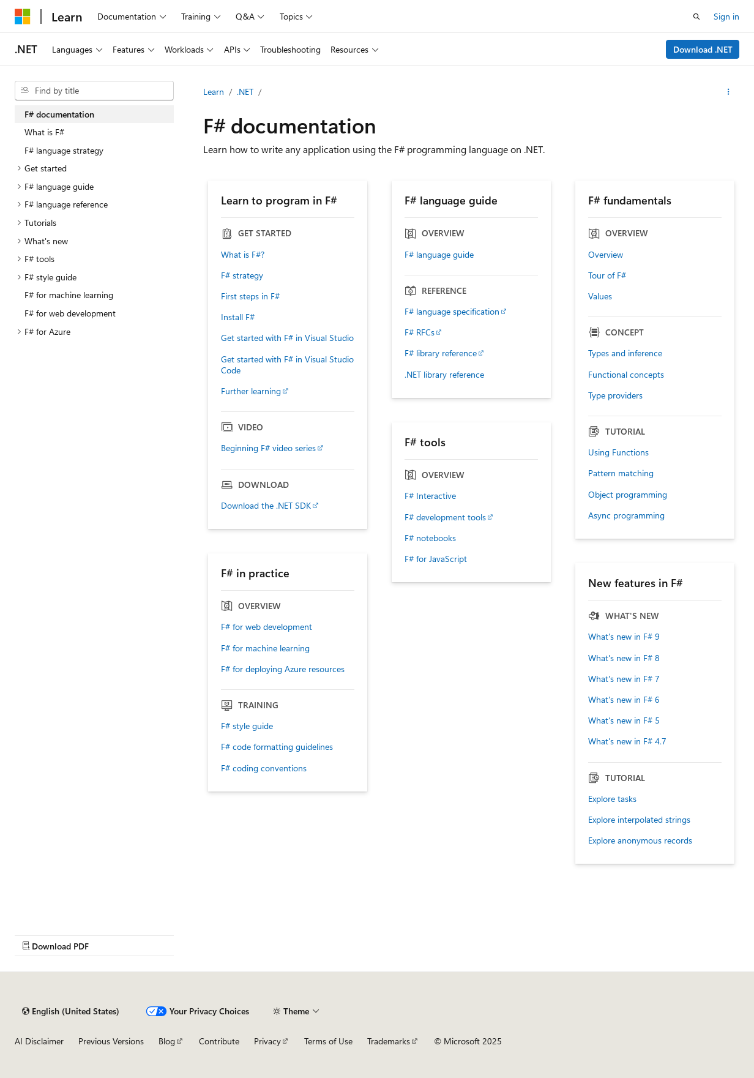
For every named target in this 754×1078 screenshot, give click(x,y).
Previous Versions (111, 1041)
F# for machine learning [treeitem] (68, 295)
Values (600, 296)
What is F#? (242, 254)
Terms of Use (328, 1041)
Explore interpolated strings (639, 819)
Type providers (615, 395)
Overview (605, 254)
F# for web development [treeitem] (70, 313)
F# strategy (242, 275)
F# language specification (452, 311)
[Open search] (696, 17)
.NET (245, 91)
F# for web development (266, 626)
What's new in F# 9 (624, 636)
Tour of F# (607, 275)
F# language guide (439, 254)
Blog (167, 1041)
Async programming (626, 515)
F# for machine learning (265, 648)
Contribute (219, 1041)
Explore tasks (612, 798)
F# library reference (441, 353)
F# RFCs (420, 332)
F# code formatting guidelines (277, 746)
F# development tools (445, 517)
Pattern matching (621, 473)
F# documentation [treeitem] (59, 114)
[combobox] (94, 90)
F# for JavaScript (436, 558)
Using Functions (618, 452)
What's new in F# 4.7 (627, 741)
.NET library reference (444, 374)
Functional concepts (626, 374)
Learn (213, 91)
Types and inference (625, 353)
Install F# (238, 317)
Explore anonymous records (640, 840)
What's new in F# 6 (624, 699)
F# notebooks (430, 538)
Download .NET (703, 49)
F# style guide (247, 726)
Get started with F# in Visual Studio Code (287, 365)
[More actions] (728, 92)
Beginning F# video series (268, 448)
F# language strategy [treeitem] (63, 150)
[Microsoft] (23, 16)
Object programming (627, 494)
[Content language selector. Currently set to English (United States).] (71, 1011)
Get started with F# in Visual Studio (287, 337)
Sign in (726, 16)
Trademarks (388, 1041)
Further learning (251, 391)
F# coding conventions (264, 768)
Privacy (267, 1041)
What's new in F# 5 (624, 720)
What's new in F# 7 (624, 678)
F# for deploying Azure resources (283, 669)
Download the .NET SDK (266, 505)
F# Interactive (430, 495)
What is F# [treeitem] (44, 132)
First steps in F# (250, 296)
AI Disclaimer (39, 1041)
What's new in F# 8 (624, 658)
